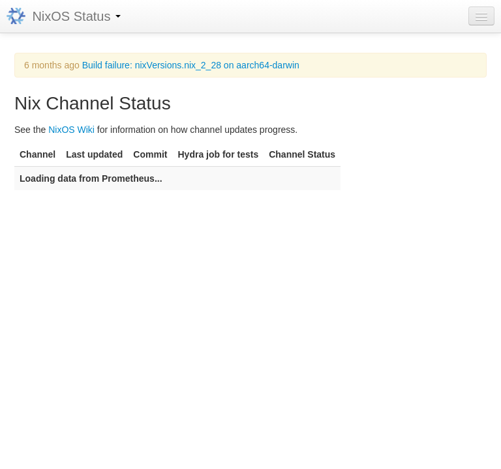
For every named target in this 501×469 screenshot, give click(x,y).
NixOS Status (64, 16)
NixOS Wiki (71, 129)
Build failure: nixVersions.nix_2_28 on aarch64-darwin (190, 65)
